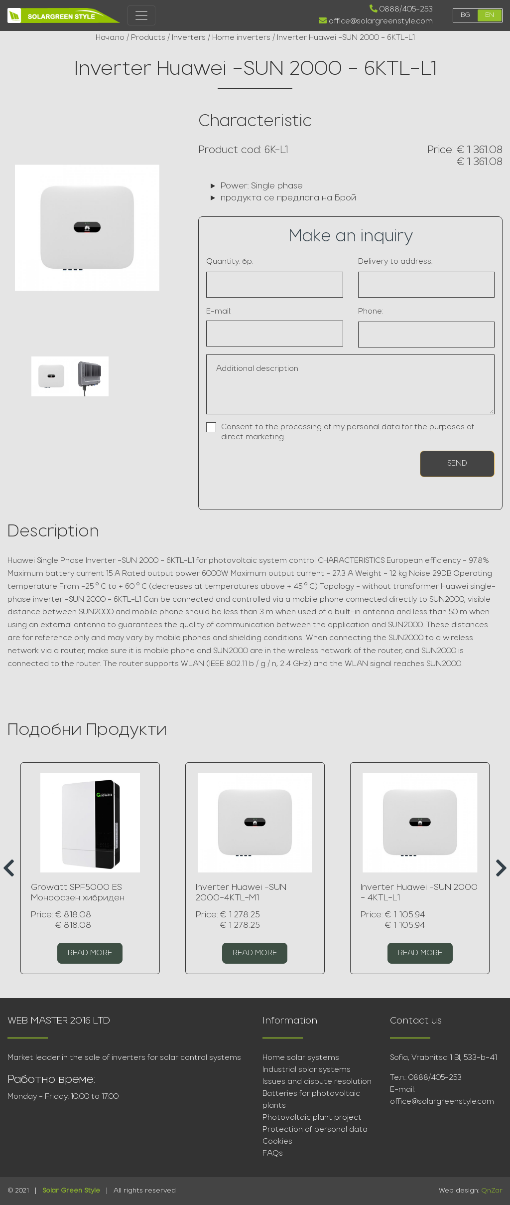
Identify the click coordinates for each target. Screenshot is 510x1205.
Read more (90, 953)
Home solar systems (300, 1058)
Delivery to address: (395, 262)
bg (465, 15)
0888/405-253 (401, 8)
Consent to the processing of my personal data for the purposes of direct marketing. (347, 432)
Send (457, 464)
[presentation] (264, 468)
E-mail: (218, 312)
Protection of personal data (315, 1130)
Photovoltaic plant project (312, 1118)
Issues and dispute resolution (317, 1082)
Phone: (370, 312)
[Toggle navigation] (141, 15)
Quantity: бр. (229, 262)
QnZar (492, 1191)
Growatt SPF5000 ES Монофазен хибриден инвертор (78, 898)
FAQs (272, 1154)
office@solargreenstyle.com (376, 20)
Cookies (277, 1142)
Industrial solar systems (306, 1070)
